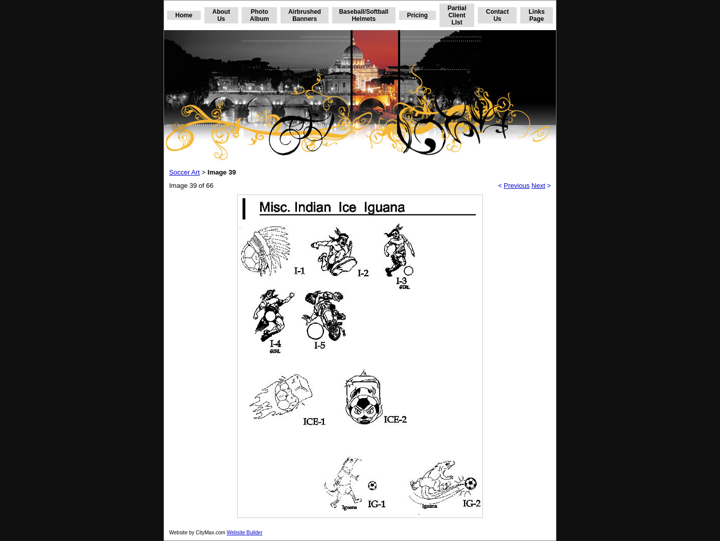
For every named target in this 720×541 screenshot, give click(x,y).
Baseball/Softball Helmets (363, 15)
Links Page (536, 15)
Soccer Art (184, 172)
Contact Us (497, 15)
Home (183, 15)
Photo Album (259, 15)
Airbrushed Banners (304, 15)
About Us (221, 15)
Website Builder (245, 532)
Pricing (417, 15)
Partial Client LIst (457, 15)
